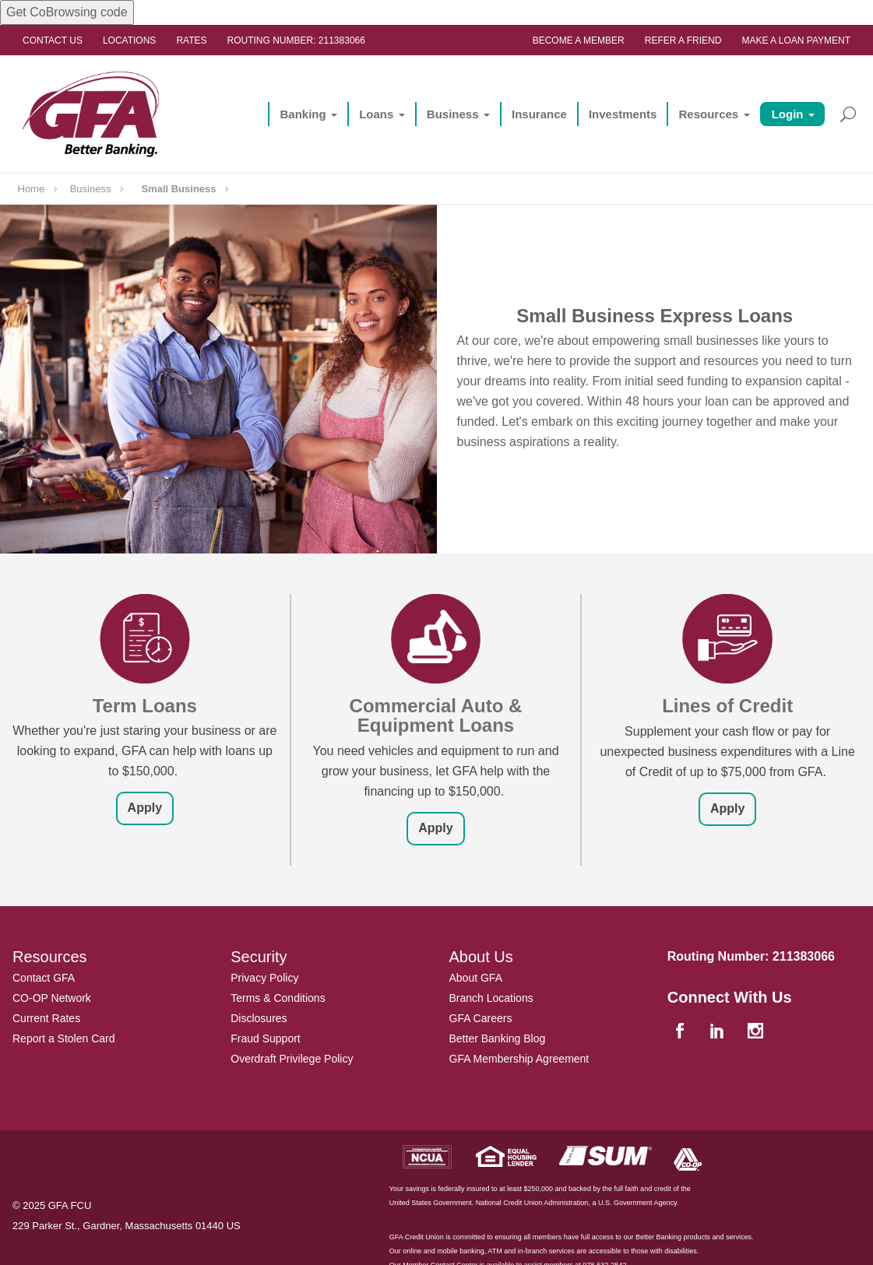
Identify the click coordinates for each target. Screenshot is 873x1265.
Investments (623, 114)
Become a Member (579, 40)
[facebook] (682, 1032)
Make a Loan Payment (795, 40)
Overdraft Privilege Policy (292, 1058)
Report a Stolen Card (63, 1038)
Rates (191, 40)
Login (788, 114)
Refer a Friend (683, 40)
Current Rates (46, 1018)
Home (31, 189)
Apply (145, 807)
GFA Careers (480, 1018)
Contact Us (53, 40)
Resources (708, 114)
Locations (129, 40)
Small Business (178, 189)
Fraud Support (266, 1038)
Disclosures (259, 1018)
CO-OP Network (51, 998)
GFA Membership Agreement (519, 1058)
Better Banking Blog (497, 1038)
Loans (376, 114)
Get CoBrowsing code (67, 12)
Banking (303, 114)
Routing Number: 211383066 (296, 40)
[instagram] (757, 1032)
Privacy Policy (264, 978)
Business (453, 114)
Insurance (539, 114)
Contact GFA (43, 978)
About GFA (475, 978)
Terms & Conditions (278, 998)
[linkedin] (719, 1032)
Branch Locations (491, 998)
